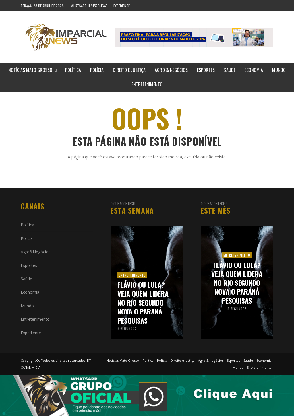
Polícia (27, 238)
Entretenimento (35, 319)
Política (27, 225)
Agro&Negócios (36, 251)
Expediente (31, 332)
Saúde (26, 278)
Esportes (29, 265)
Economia (30, 292)
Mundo (27, 305)
